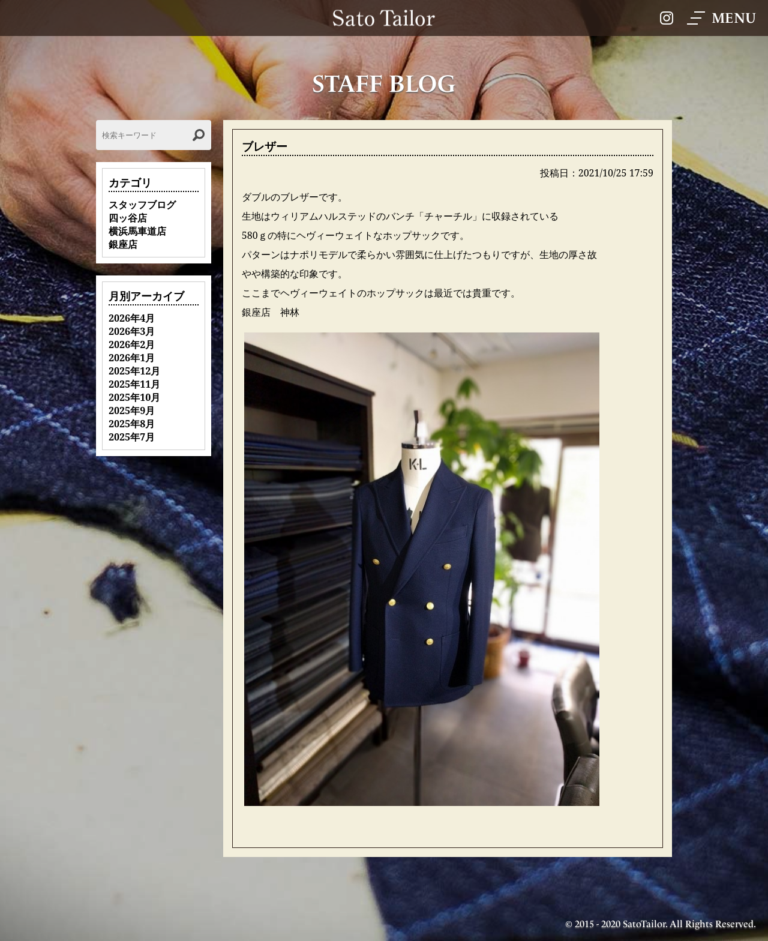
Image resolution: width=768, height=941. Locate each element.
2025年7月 (132, 436)
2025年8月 (132, 423)
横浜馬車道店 (137, 231)
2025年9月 (132, 410)
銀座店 (123, 244)
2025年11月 (134, 384)
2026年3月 (132, 331)
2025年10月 (134, 397)
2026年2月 (132, 344)
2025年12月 (134, 370)
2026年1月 (132, 357)
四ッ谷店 (128, 217)
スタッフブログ (142, 204)
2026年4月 (132, 318)
